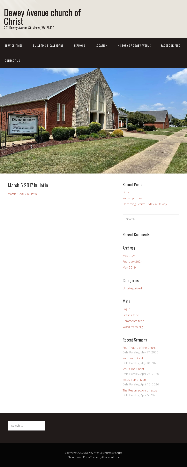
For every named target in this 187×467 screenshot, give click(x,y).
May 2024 (129, 256)
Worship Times (132, 198)
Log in (126, 309)
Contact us (12, 60)
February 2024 (132, 261)
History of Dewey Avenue (134, 45)
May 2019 (129, 267)
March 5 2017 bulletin (22, 194)
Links (126, 192)
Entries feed (131, 315)
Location (101, 45)
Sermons (79, 45)
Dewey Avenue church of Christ (42, 17)
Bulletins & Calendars (48, 45)
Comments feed (133, 321)
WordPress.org (133, 327)
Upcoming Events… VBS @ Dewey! (145, 204)
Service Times (14, 45)
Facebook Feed (170, 45)
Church (72, 457)
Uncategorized (132, 288)
